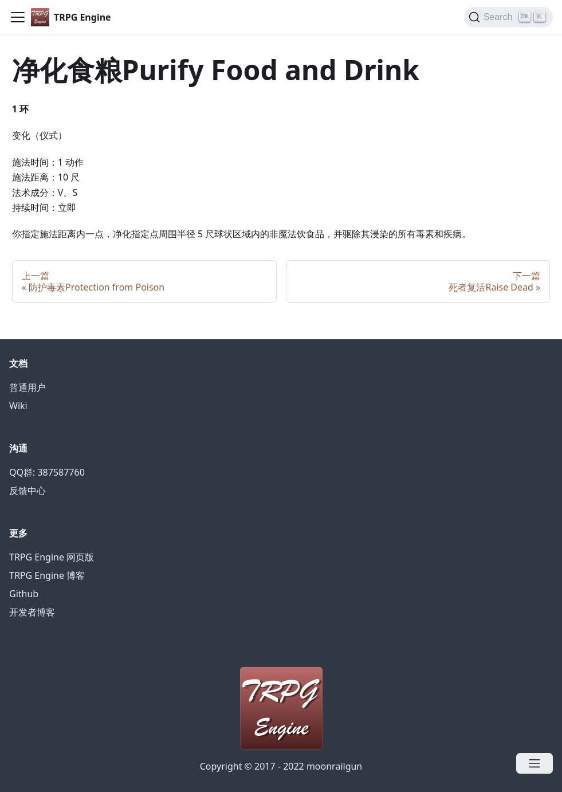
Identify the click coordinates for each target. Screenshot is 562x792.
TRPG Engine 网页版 (51, 557)
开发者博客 (32, 612)
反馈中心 (27, 490)
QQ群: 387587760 (47, 472)
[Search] (508, 17)
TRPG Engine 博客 (47, 575)
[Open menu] (534, 763)
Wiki (18, 405)
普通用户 (27, 387)
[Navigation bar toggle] (17, 17)
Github (23, 593)
